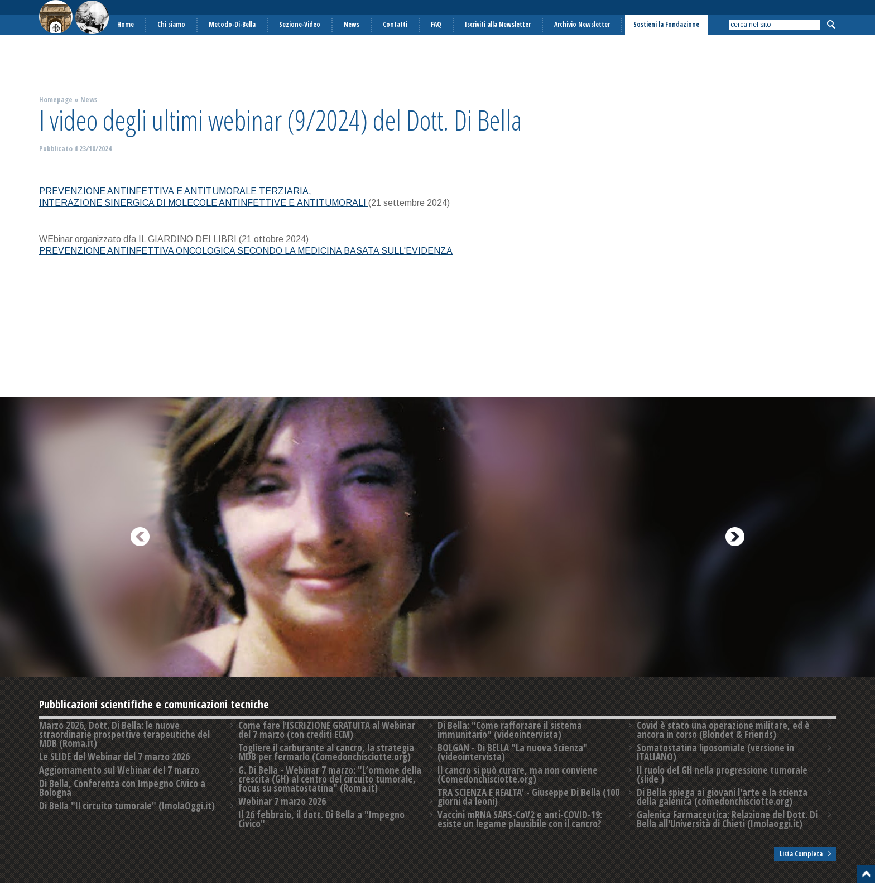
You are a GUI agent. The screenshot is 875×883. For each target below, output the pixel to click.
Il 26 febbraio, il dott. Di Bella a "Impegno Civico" (321, 819)
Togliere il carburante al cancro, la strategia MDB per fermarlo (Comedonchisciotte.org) (326, 752)
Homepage (56, 99)
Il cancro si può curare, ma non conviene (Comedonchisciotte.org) (518, 774)
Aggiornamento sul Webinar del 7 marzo (119, 770)
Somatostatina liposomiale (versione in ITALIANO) (715, 752)
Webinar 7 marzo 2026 (282, 801)
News (88, 99)
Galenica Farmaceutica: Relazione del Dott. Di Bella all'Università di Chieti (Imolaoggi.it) (727, 819)
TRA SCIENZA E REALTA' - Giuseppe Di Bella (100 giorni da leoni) (528, 797)
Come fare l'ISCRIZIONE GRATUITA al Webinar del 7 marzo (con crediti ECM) (326, 730)
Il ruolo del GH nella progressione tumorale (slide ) (722, 774)
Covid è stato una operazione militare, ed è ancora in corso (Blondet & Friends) (723, 730)
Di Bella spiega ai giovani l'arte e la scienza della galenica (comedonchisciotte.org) (722, 797)
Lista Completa (801, 853)
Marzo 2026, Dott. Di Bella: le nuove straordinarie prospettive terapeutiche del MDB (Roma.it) (124, 734)
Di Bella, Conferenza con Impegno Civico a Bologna (122, 788)
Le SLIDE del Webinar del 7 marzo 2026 (114, 756)
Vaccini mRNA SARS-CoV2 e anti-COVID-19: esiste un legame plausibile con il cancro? (520, 819)
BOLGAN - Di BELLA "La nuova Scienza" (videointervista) (513, 752)
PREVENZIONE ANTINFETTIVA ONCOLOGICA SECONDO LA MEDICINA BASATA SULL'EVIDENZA (246, 250)
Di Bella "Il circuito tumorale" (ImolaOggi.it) (127, 805)
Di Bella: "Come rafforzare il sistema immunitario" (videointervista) (510, 730)
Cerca (831, 25)
